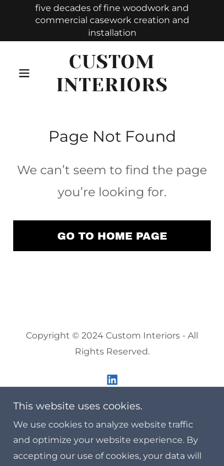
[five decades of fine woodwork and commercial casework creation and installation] (112, 20)
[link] (112, 73)
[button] (28, 73)
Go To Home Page (112, 236)
